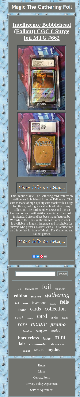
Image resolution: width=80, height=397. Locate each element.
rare (22, 324)
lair (22, 343)
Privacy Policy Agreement (42, 383)
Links (41, 371)
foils (64, 302)
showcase (57, 344)
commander (38, 344)
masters (36, 296)
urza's (65, 317)
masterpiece (31, 289)
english (27, 351)
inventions (39, 303)
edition (20, 295)
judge (47, 338)
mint (60, 336)
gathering (57, 294)
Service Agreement (41, 389)
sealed (55, 330)
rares (25, 303)
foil (46, 286)
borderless (28, 337)
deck (17, 303)
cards (35, 309)
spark (19, 317)
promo (58, 324)
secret (39, 349)
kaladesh (27, 331)
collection (55, 309)
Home (41, 365)
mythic (54, 349)
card (42, 316)
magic (39, 323)
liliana (22, 310)
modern (30, 318)
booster (53, 304)
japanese (60, 288)
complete (41, 330)
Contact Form (41, 377)
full (19, 289)
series (54, 317)
